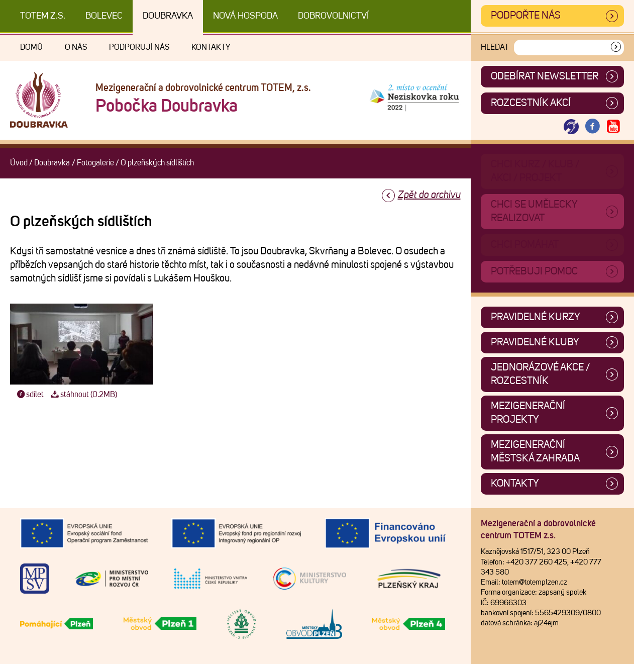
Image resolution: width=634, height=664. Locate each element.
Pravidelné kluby (535, 342)
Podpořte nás (526, 16)
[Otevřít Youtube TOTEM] (613, 127)
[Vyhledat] (616, 47)
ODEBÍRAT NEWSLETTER (544, 76)
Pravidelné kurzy (535, 317)
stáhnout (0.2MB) (83, 395)
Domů (31, 47)
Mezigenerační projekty (528, 413)
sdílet (29, 395)
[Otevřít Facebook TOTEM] (592, 127)
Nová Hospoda (245, 16)
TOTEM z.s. (42, 16)
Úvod (19, 163)
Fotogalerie (95, 163)
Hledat (495, 47)
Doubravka (168, 16)
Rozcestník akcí (531, 103)
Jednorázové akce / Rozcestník (540, 374)
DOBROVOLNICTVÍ (333, 16)
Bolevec (104, 16)
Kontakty (210, 47)
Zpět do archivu (429, 195)
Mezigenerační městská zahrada (535, 451)
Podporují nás (139, 47)
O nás (76, 47)
